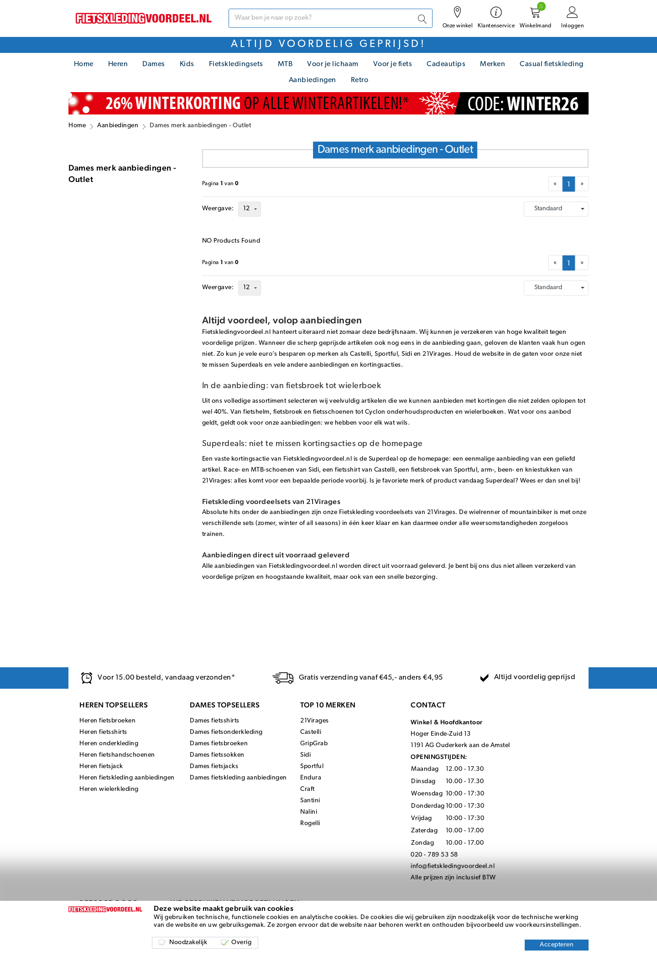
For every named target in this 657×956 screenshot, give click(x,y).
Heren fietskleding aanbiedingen (127, 777)
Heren (118, 64)
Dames (153, 64)
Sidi (305, 755)
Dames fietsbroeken (219, 743)
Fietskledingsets (236, 64)
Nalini (308, 812)
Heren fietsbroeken (107, 720)
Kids (187, 64)
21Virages (314, 720)
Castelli (310, 732)
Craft (307, 789)
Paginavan (220, 184)
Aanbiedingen (312, 80)
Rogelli (310, 823)
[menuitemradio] (568, 184)
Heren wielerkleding (109, 789)
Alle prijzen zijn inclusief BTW (453, 877)
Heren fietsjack (101, 766)
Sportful (311, 766)
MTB (285, 64)
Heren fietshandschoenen (117, 755)
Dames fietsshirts (215, 720)
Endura (310, 777)
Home (84, 64)
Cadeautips (446, 64)
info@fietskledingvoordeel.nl (453, 866)
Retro (360, 80)
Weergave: (218, 208)
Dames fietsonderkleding (226, 732)
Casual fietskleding (552, 64)
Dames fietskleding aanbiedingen (238, 777)
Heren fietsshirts (103, 732)
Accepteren (557, 944)
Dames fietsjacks (214, 766)
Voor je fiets (392, 64)
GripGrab (314, 743)
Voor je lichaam (333, 64)
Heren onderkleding (108, 743)
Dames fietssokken (217, 755)
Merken (492, 64)
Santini (310, 800)
